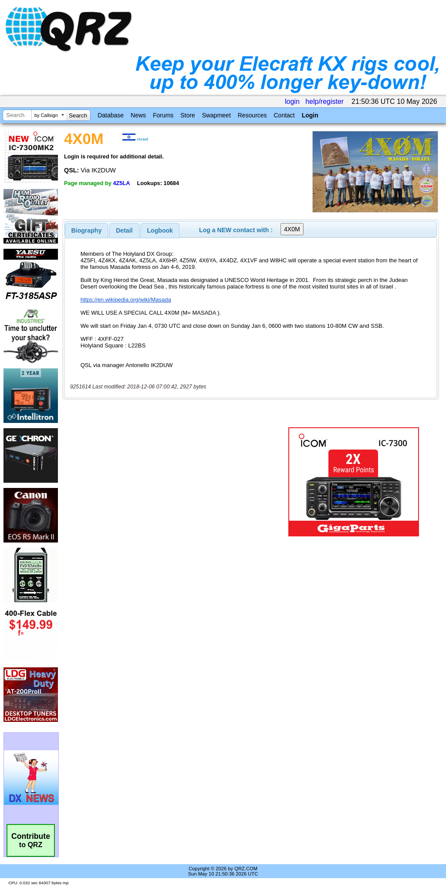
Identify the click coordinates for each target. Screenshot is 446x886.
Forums (163, 115)
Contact (284, 115)
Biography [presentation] (86, 230)
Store (187, 115)
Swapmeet (216, 115)
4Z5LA (121, 183)
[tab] (86, 230)
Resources (252, 115)
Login (310, 115)
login (292, 101)
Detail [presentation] (124, 230)
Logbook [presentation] (160, 230)
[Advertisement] (172, 482)
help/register (324, 101)
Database (111, 115)
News (138, 115)
